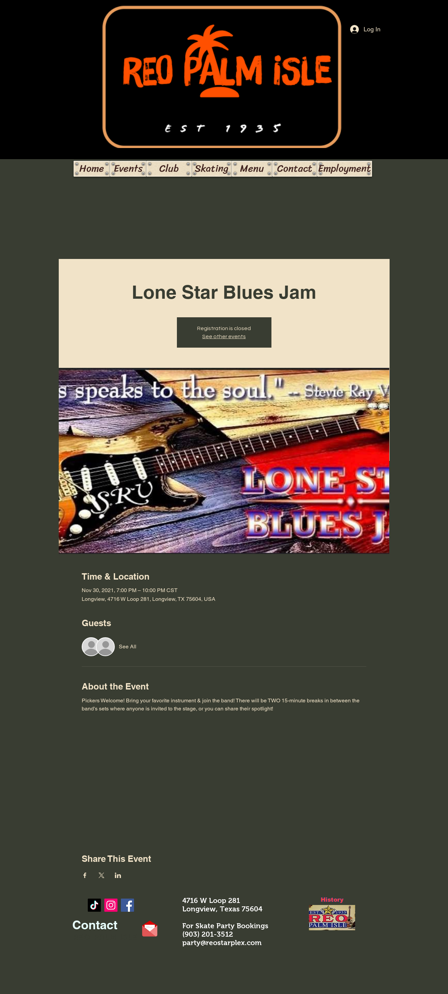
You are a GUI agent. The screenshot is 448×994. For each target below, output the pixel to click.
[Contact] (294, 169)
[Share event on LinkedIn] (118, 875)
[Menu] (252, 169)
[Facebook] (127, 905)
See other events (224, 336)
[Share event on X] (101, 875)
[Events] (128, 169)
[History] (332, 900)
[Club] (169, 169)
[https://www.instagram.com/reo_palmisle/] (110, 905)
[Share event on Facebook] (85, 875)
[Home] (92, 169)
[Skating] (211, 169)
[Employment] (344, 169)
